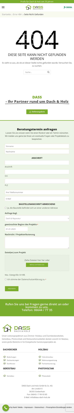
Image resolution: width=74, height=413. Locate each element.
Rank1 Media (18, 407)
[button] (3, 7)
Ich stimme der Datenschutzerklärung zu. (26, 279)
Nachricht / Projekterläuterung (20, 234)
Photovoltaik (46, 376)
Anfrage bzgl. (11, 213)
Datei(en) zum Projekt (15, 252)
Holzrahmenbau (47, 357)
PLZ (6, 185)
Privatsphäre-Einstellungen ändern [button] (59, 407)
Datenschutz (39, 407)
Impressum (28, 407)
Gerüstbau (10, 376)
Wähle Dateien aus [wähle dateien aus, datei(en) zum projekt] (37, 265)
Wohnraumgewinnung (49, 360)
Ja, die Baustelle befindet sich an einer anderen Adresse (32, 208)
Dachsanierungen (13, 360)
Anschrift (8, 166)
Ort (6, 176)
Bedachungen (11, 357)
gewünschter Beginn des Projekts (21, 224)
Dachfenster (11, 364)
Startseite (6, 14)
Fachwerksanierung (48, 364)
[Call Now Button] (5, 408)
